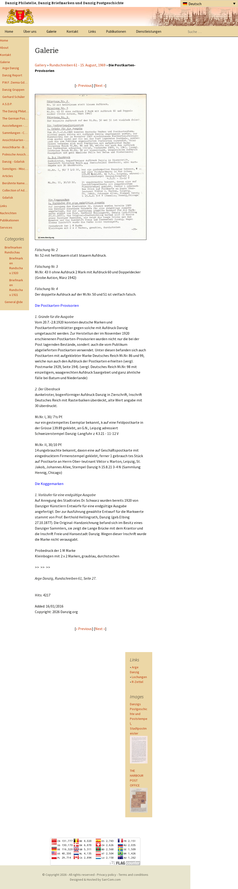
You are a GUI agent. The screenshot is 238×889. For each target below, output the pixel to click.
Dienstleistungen (148, 31)
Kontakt (72, 31)
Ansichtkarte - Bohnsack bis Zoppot (15, 147)
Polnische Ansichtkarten (15, 154)
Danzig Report (12, 75)
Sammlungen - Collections (15, 133)
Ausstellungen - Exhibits (15, 125)
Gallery (40, 65)
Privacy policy (106, 875)
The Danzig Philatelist (15, 111)
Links (92, 31)
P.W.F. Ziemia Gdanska (15, 82)
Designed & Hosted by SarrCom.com (95, 879)
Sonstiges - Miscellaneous (15, 169)
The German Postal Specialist (15, 118)
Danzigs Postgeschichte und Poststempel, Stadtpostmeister (138, 718)
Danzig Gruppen (13, 89)
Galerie (51, 31)
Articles (7, 176)
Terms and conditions (133, 875)
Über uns (29, 31)
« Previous (84, 85)
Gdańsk (7, 197)
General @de (14, 302)
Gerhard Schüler (13, 97)
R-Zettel (137, 682)
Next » (100, 85)
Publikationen (116, 31)
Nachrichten (8, 213)
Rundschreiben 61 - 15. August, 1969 (77, 65)
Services (6, 227)
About (4, 47)
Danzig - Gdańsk (13, 161)
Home (9, 31)
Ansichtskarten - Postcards (15, 140)
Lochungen (139, 677)
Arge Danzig (10, 68)
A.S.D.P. (7, 104)
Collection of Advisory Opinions (15, 190)
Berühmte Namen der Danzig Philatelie (15, 183)
